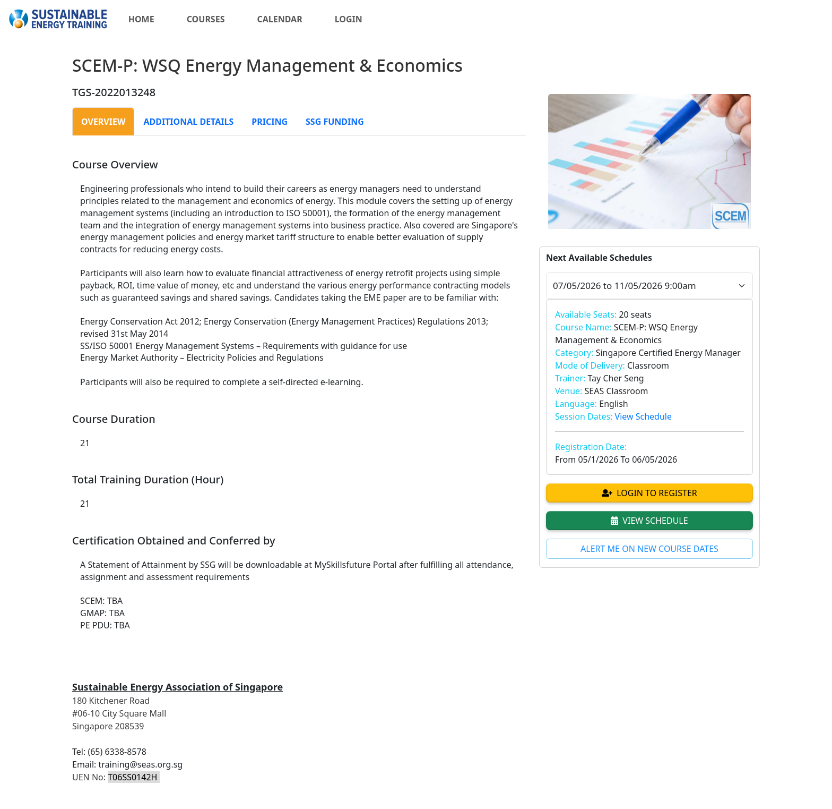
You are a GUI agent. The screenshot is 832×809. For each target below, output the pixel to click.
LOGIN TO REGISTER (649, 493)
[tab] (103, 121)
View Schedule (643, 416)
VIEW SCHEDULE (649, 520)
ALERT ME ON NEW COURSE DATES (649, 549)
